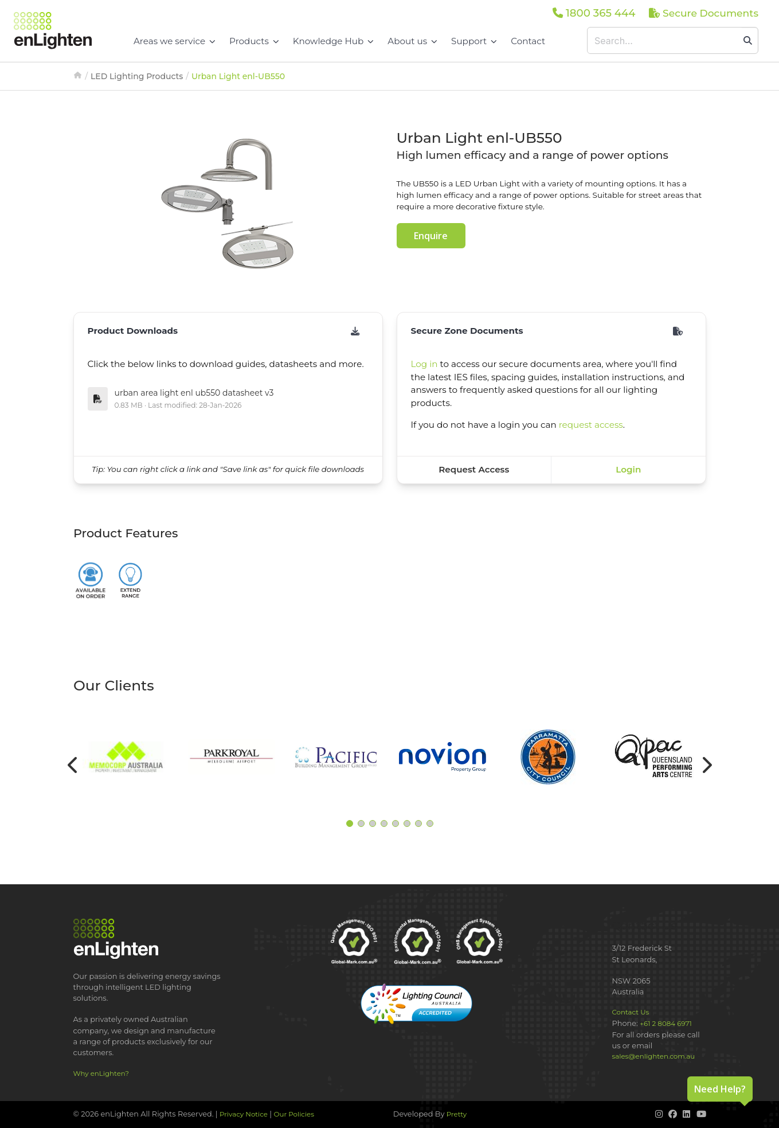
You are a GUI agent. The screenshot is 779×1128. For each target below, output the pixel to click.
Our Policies (294, 1114)
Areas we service (175, 41)
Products (254, 41)
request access (591, 424)
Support (474, 41)
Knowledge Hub (333, 41)
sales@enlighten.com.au (653, 1056)
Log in (424, 363)
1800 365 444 (594, 12)
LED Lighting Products (137, 76)
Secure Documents (703, 13)
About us (412, 41)
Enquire (431, 235)
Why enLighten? (101, 1074)
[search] (747, 40)
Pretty (457, 1114)
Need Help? (720, 1089)
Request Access (474, 469)
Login (628, 469)
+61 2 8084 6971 (666, 1024)
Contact (528, 41)
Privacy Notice (244, 1114)
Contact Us (630, 1012)
